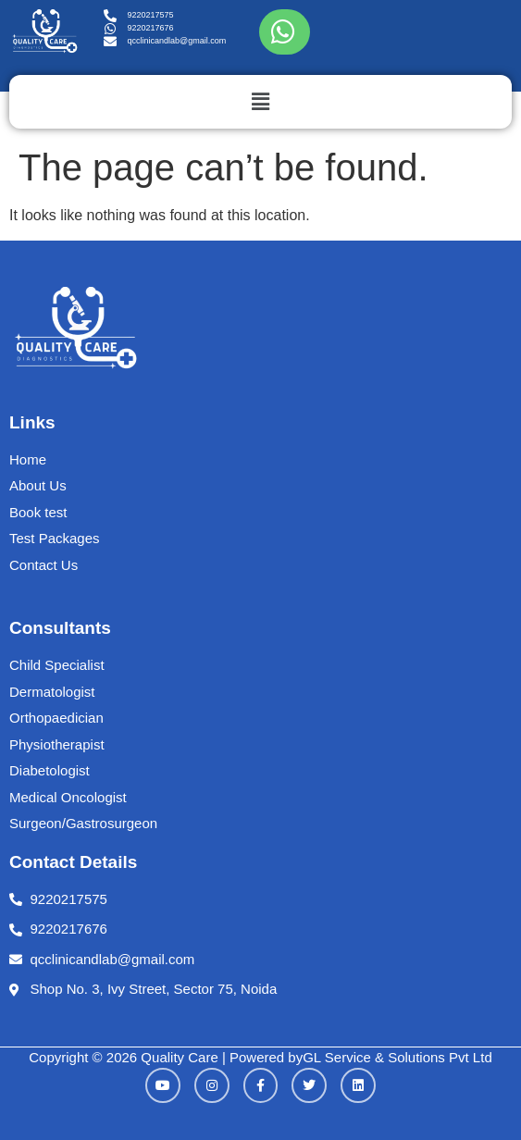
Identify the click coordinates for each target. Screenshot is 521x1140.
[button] (260, 101)
